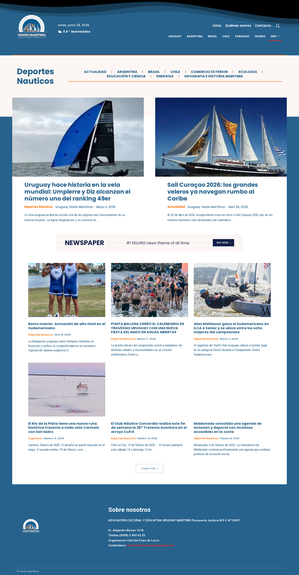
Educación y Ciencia (126, 76)
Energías (164, 76)
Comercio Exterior (209, 72)
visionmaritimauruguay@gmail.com (150, 545)
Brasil (153, 72)
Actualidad (94, 72)
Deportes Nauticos (38, 207)
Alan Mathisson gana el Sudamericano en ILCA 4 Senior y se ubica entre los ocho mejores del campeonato (231, 327)
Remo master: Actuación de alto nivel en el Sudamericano (66, 325)
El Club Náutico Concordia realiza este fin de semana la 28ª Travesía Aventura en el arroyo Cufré (149, 427)
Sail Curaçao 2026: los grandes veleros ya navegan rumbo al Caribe (212, 192)
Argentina (126, 72)
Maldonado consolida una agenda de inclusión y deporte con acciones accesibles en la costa (228, 427)
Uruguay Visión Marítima (74, 207)
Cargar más (149, 468)
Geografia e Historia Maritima (213, 76)
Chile (175, 72)
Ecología (247, 72)
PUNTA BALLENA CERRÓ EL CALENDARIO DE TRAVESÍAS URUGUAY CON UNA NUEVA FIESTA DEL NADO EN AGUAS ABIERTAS (147, 327)
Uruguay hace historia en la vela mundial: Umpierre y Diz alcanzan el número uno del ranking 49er (77, 192)
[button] (277, 25)
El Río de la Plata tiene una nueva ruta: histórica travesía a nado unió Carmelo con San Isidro (63, 427)
